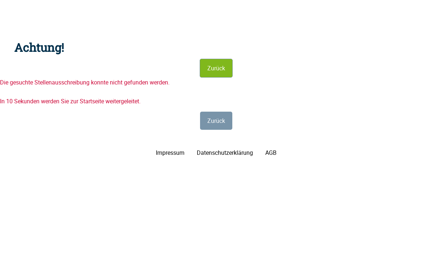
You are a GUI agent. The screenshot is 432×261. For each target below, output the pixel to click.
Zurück (216, 68)
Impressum (170, 153)
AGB (271, 153)
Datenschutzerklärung (225, 153)
